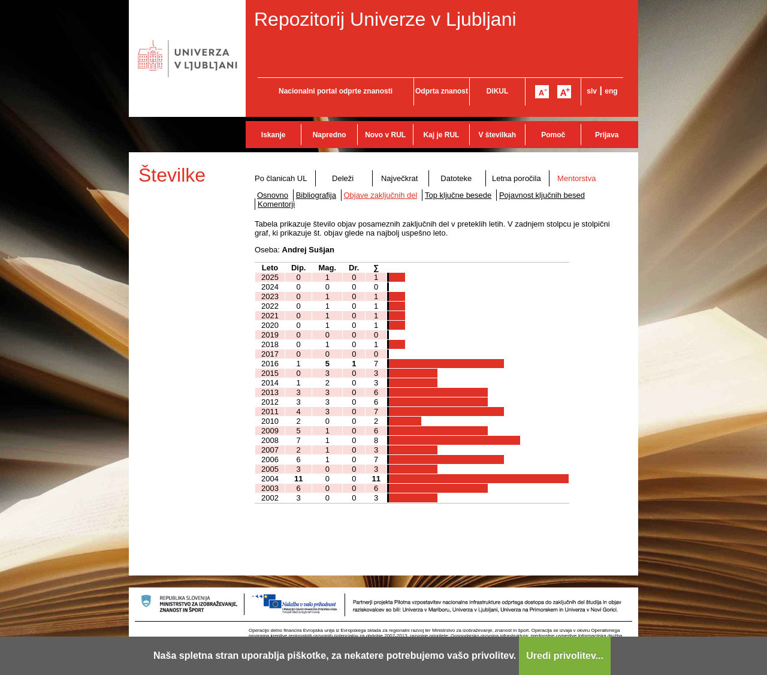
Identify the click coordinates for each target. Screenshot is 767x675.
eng (611, 91)
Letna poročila (516, 178)
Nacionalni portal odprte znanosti (335, 91)
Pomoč (553, 135)
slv (592, 91)
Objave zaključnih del (381, 195)
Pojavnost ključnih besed (542, 195)
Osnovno (272, 195)
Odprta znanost (441, 91)
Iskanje (273, 135)
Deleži (343, 178)
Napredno (329, 135)
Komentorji (276, 204)
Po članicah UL (281, 178)
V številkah (497, 135)
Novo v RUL (385, 135)
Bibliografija (316, 195)
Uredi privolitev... (564, 655)
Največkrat (399, 178)
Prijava (606, 135)
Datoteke (456, 178)
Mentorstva (576, 178)
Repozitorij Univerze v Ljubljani (385, 19)
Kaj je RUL (441, 135)
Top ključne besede (458, 195)
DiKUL (498, 91)
